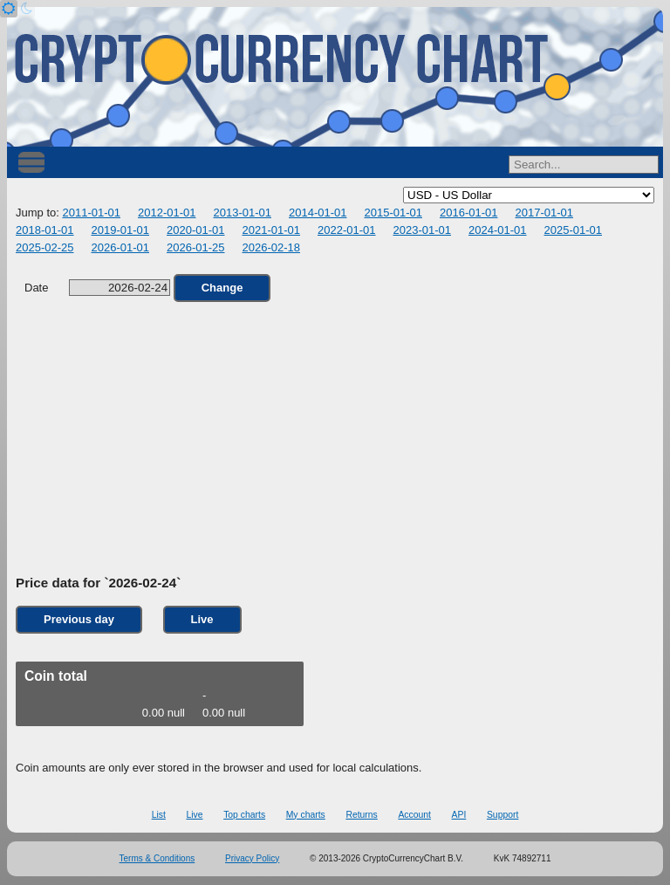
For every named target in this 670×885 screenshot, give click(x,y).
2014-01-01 (318, 212)
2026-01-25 (196, 247)
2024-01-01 (497, 230)
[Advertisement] (335, 439)
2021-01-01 (272, 230)
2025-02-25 (45, 247)
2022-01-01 (347, 230)
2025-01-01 (573, 230)
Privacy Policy (252, 858)
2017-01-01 (544, 212)
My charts (305, 815)
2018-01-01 (45, 230)
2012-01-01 (167, 212)
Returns (361, 815)
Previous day (79, 619)
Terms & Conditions (157, 858)
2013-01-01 (242, 212)
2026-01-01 (121, 247)
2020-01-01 (196, 230)
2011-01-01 (91, 212)
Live (202, 619)
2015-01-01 (393, 212)
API (459, 815)
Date (97, 287)
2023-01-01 (422, 230)
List (159, 815)
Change (222, 287)
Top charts (244, 815)
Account (414, 815)
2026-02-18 (272, 247)
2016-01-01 (469, 212)
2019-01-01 (121, 230)
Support (502, 815)
